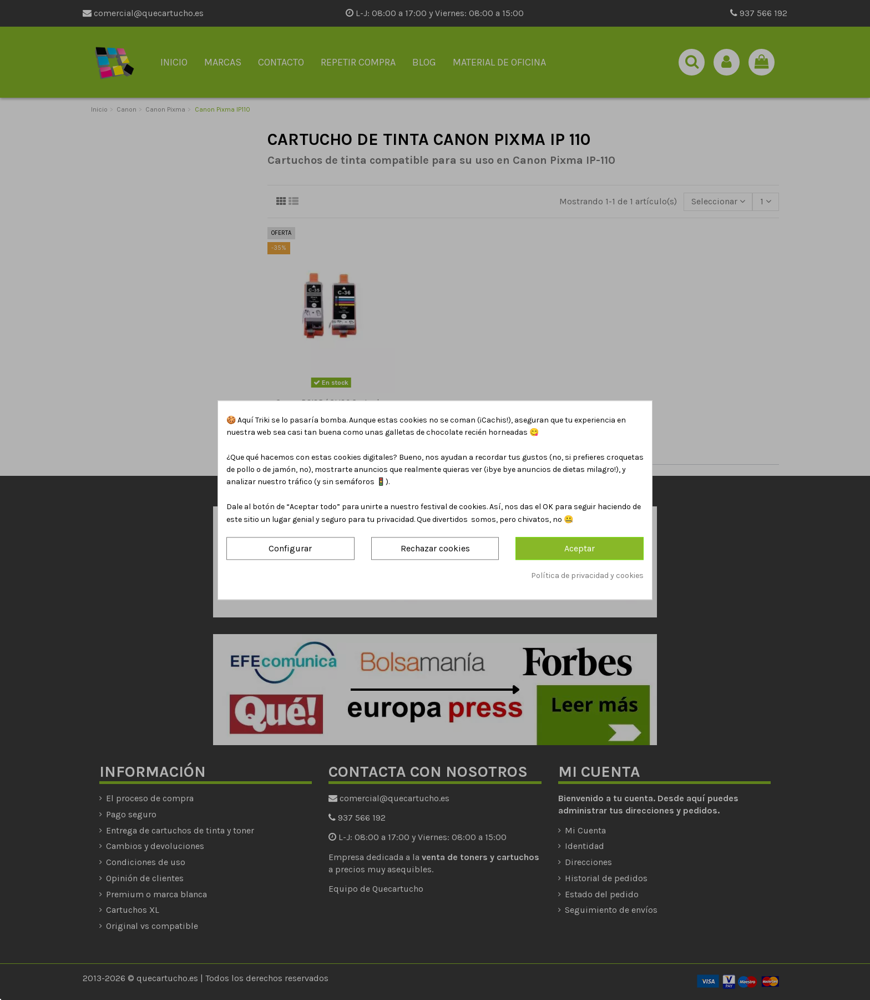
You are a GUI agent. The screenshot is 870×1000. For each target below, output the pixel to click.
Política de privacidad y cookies (587, 576)
